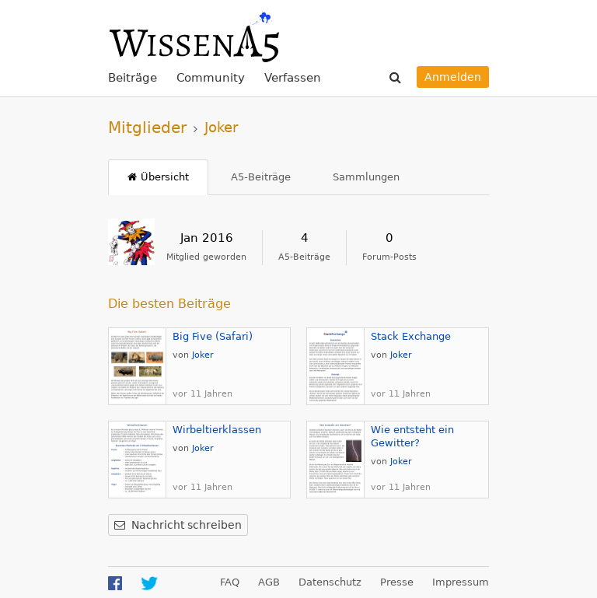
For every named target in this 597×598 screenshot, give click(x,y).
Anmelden (452, 77)
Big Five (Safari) (213, 336)
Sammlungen (366, 177)
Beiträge (132, 78)
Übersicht (165, 177)
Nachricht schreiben (186, 525)
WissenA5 (193, 35)
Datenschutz (329, 582)
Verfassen (292, 78)
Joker (203, 355)
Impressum (460, 582)
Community (210, 78)
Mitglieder (147, 127)
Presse (397, 582)
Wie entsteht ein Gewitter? (412, 436)
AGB (269, 582)
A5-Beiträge (261, 177)
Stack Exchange (411, 336)
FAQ (229, 582)
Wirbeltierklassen (217, 429)
